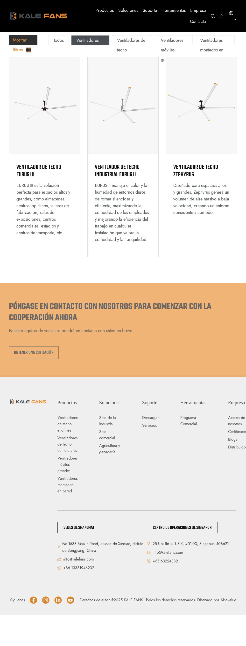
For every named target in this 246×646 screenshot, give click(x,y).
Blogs (232, 439)
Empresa (198, 10)
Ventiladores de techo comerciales (67, 444)
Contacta (198, 21)
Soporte (150, 10)
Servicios (149, 425)
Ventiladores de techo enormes (87, 50)
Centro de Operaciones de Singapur (182, 527)
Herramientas (174, 10)
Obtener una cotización (34, 354)
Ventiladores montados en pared (211, 50)
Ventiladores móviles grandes (172, 50)
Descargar (150, 417)
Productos (105, 10)
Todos (58, 40)
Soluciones (128, 10)
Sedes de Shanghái (78, 527)
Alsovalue (228, 600)
